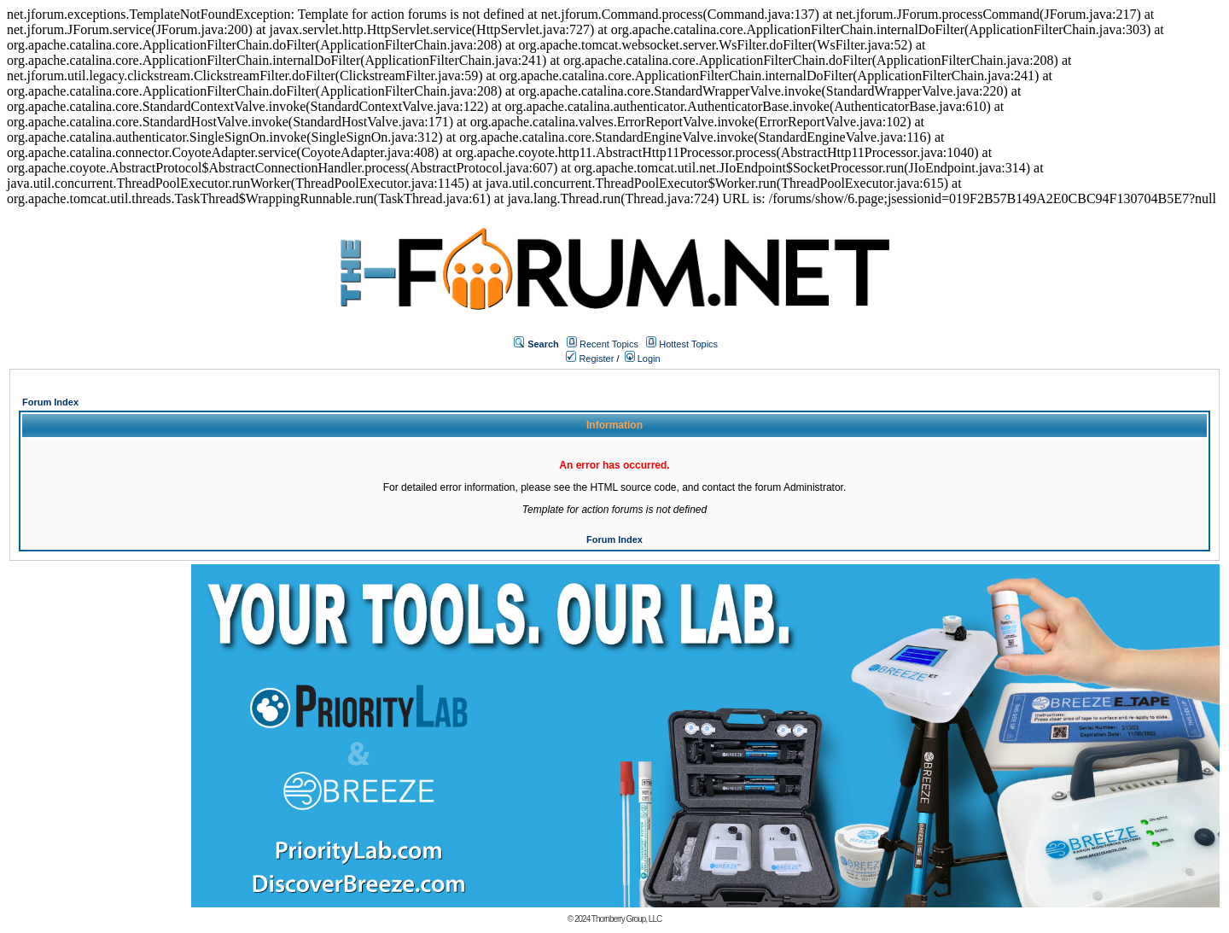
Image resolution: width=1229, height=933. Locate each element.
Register (590, 358)
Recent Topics (609, 344)
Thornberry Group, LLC (626, 919)
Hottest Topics (688, 344)
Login (643, 358)
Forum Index (50, 402)
